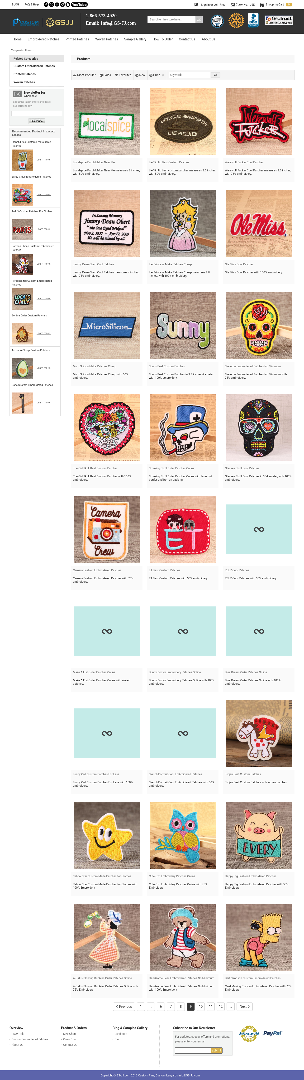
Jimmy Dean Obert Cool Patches (93, 264)
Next (245, 1006)
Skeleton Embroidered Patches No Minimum (253, 366)
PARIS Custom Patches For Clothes (32, 211)
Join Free (219, 4)
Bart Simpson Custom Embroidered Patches (252, 978)
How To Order (162, 39)
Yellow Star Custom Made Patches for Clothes (102, 876)
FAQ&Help (18, 1034)
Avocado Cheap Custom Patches (31, 350)
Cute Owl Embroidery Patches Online (172, 876)
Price (156, 75)
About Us (208, 39)
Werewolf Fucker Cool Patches (244, 162)
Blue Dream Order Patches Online (246, 672)
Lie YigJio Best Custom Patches (169, 162)
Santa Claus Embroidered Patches (31, 176)
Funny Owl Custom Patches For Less (96, 774)
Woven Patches (106, 39)
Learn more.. (44, 159)
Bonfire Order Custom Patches (29, 315)
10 (201, 1006)
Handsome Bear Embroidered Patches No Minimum (181, 978)
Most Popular (84, 75)
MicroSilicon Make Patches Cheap (94, 366)
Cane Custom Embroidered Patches (32, 385)
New (140, 75)
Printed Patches (77, 39)
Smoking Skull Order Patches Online (171, 468)
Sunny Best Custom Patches (167, 366)
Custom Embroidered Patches (34, 66)
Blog (117, 1039)
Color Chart (70, 1039)
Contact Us (187, 39)
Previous (124, 1006)
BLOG (15, 4)
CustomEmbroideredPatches (30, 1039)
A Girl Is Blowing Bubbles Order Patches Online (102, 978)
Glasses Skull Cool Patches (242, 468)
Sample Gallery (135, 39)
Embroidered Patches (43, 39)
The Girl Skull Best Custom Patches (95, 468)
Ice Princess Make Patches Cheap (170, 264)
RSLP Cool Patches (237, 570)
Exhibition (121, 1034)
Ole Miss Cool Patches (239, 264)
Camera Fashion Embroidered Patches (97, 570)
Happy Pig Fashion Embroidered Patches (250, 876)
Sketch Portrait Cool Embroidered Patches (175, 774)
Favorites (123, 75)
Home (17, 39)
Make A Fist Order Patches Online (94, 672)
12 (221, 1006)
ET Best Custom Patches (164, 570)
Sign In (205, 4)
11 (211, 1006)
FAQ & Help (32, 4)
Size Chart (69, 1034)
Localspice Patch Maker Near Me (94, 162)
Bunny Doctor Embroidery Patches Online (175, 672)
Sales (105, 75)
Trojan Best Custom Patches (243, 774)
